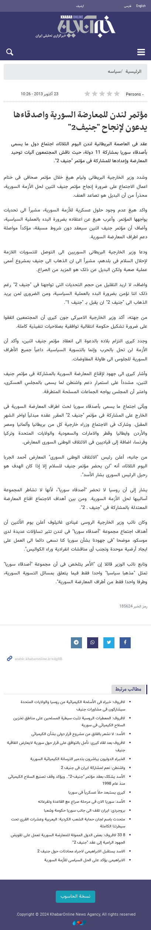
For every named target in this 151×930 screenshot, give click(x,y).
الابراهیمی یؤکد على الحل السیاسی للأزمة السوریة (84, 860)
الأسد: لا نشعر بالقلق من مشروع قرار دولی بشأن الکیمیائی (78, 734)
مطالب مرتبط (128, 689)
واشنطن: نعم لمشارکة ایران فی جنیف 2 (93, 768)
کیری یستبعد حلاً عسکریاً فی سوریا (96, 793)
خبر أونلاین (75, 27)
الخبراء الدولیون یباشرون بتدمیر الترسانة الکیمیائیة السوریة (77, 759)
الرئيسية (133, 71)
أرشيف (80, 6)
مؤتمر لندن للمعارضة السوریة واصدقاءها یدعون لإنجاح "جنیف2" (80, 121)
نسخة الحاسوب (75, 896)
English (140, 6)
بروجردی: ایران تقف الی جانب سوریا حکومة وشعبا (84, 811)
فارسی (127, 6)
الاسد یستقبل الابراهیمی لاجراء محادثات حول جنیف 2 (81, 851)
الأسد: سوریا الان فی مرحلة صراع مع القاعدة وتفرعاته (81, 802)
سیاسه (114, 71)
